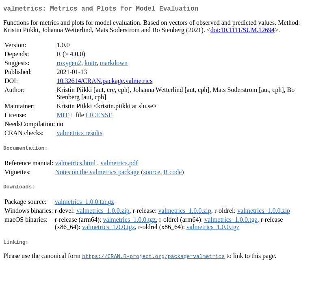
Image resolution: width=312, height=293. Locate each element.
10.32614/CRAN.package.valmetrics (104, 82)
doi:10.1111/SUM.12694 (242, 31)
